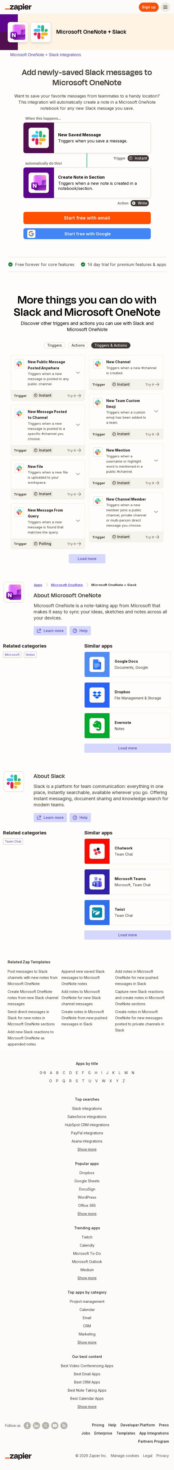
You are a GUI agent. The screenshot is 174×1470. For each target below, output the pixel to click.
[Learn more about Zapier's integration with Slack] (13, 783)
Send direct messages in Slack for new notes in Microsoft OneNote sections (31, 1020)
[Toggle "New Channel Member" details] (126, 514)
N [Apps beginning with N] (133, 1073)
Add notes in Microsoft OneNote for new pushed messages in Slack (136, 979)
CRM (87, 1326)
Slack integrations (87, 1108)
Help (80, 633)
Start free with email (87, 218)
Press (164, 1425)
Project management (87, 1301)
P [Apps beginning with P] (57, 1081)
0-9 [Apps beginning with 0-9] (43, 1073)
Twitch (87, 1237)
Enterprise (103, 1433)
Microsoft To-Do (87, 1253)
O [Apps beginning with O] (50, 1081)
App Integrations (154, 1433)
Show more (87, 1149)
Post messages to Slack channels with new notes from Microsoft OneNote (33, 979)
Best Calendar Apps (87, 1398)
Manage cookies (125, 1455)
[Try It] (48, 397)
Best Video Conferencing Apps (87, 1366)
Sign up (149, 7)
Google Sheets (87, 1181)
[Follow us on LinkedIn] (36, 1425)
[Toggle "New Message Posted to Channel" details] (48, 427)
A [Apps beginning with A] (51, 1073)
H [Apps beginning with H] (96, 1073)
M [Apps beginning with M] (126, 1073)
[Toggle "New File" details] (48, 476)
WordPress (87, 1197)
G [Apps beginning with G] (89, 1073)
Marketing (87, 1334)
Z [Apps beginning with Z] (124, 1081)
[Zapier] (18, 7)
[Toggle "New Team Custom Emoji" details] (126, 413)
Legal (147, 1455)
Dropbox (87, 1173)
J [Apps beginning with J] (107, 1073)
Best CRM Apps (87, 1382)
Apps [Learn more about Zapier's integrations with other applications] (38, 587)
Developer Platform (138, 1425)
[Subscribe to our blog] (64, 1425)
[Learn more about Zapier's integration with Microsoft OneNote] (13, 594)
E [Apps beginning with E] (77, 1073)
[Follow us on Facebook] (27, 1425)
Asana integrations (87, 1141)
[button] (87, 234)
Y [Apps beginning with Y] (117, 1081)
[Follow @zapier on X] (45, 1425)
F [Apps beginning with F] (83, 1073)
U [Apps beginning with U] (90, 1081)
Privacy (162, 1455)
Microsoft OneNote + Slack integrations (45, 55)
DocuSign (87, 1189)
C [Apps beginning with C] (64, 1073)
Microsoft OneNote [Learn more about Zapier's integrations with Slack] (67, 587)
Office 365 (87, 1205)
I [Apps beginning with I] (101, 1073)
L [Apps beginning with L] (120, 1073)
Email (87, 1318)
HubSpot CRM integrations (87, 1125)
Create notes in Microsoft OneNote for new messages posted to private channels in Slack (139, 1023)
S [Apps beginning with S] (77, 1081)
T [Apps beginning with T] (83, 1081)
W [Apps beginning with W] (103, 1081)
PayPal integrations (87, 1133)
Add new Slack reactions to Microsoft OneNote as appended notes (31, 1040)
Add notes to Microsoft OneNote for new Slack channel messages (81, 1000)
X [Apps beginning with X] (111, 1081)
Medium (87, 1270)
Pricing (98, 1425)
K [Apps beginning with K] (113, 1073)
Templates (125, 1433)
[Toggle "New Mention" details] (126, 462)
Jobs (85, 1433)
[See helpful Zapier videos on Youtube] (54, 1425)
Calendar (87, 1309)
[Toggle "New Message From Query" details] (48, 523)
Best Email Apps (87, 1374)
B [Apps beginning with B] (57, 1073)
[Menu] (165, 7)
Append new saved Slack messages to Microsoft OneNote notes (83, 979)
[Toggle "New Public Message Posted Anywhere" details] (48, 374)
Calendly (87, 1245)
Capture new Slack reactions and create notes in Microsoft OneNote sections (140, 1000)
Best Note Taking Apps (87, 1390)
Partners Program (153, 1441)
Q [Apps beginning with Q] (63, 1081)
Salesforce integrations (87, 1116)
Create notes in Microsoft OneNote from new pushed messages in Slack (84, 1020)
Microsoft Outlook (87, 1261)
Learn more (50, 633)
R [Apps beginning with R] (70, 1081)
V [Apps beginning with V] (96, 1081)
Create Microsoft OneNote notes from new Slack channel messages (33, 1000)
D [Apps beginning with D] (70, 1073)
